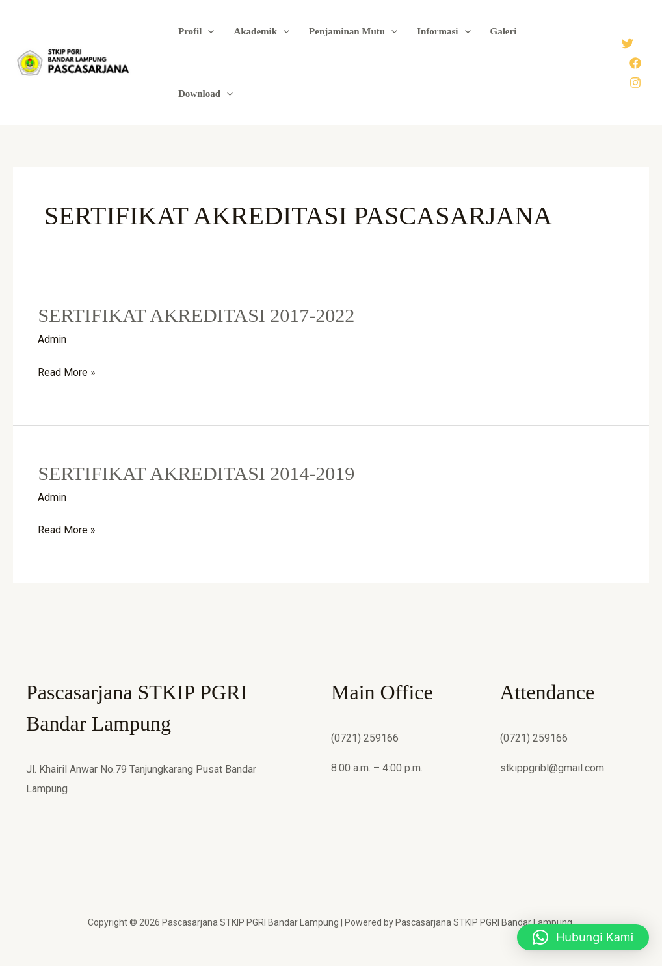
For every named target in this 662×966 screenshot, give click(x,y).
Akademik (261, 31)
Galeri (503, 31)
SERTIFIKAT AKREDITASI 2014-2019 (196, 473)
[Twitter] (627, 43)
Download (205, 93)
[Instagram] (635, 82)
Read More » (67, 372)
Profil (196, 31)
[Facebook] (635, 63)
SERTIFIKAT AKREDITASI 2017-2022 (196, 315)
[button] (208, 31)
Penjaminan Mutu (353, 31)
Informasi (443, 31)
